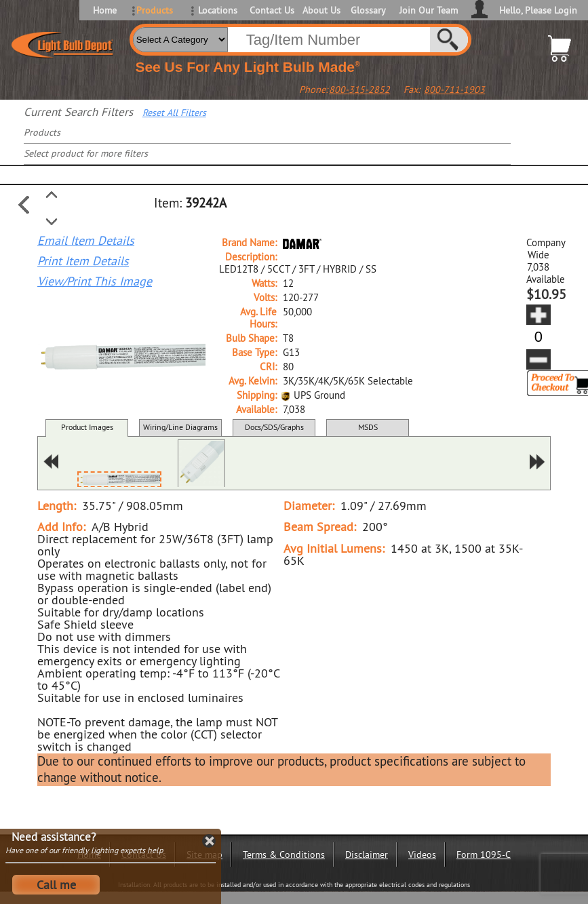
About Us (321, 10)
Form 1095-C (483, 854)
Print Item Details (83, 261)
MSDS (368, 427)
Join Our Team (428, 10)
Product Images (87, 427)
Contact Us (271, 10)
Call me (56, 884)
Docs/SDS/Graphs (274, 427)
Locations (217, 10)
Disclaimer (366, 854)
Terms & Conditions (284, 854)
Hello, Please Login (538, 10)
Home (105, 10)
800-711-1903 (454, 89)
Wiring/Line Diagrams (180, 427)
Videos (422, 854)
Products (154, 10)
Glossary (368, 10)
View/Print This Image (94, 281)
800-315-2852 (359, 89)
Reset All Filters (174, 112)
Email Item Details (85, 241)
